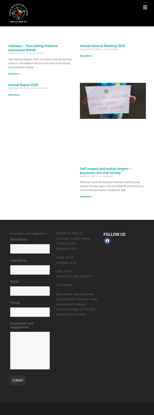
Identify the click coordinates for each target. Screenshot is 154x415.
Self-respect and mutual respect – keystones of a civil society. (105, 171)
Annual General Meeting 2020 (102, 46)
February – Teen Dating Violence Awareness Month (33, 48)
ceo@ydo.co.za (66, 262)
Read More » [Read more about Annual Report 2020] (14, 95)
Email (14, 282)
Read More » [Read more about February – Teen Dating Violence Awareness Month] (14, 74)
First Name (18, 239)
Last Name (18, 260)
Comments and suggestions (21, 325)
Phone (15, 303)
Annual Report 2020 (23, 85)
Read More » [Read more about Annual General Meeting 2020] (86, 56)
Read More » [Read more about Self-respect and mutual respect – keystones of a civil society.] (86, 196)
